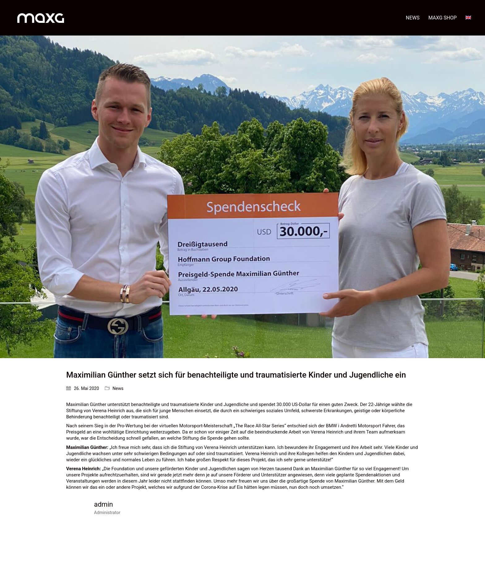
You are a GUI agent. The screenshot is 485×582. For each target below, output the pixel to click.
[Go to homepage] (40, 17)
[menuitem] (468, 18)
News (118, 388)
